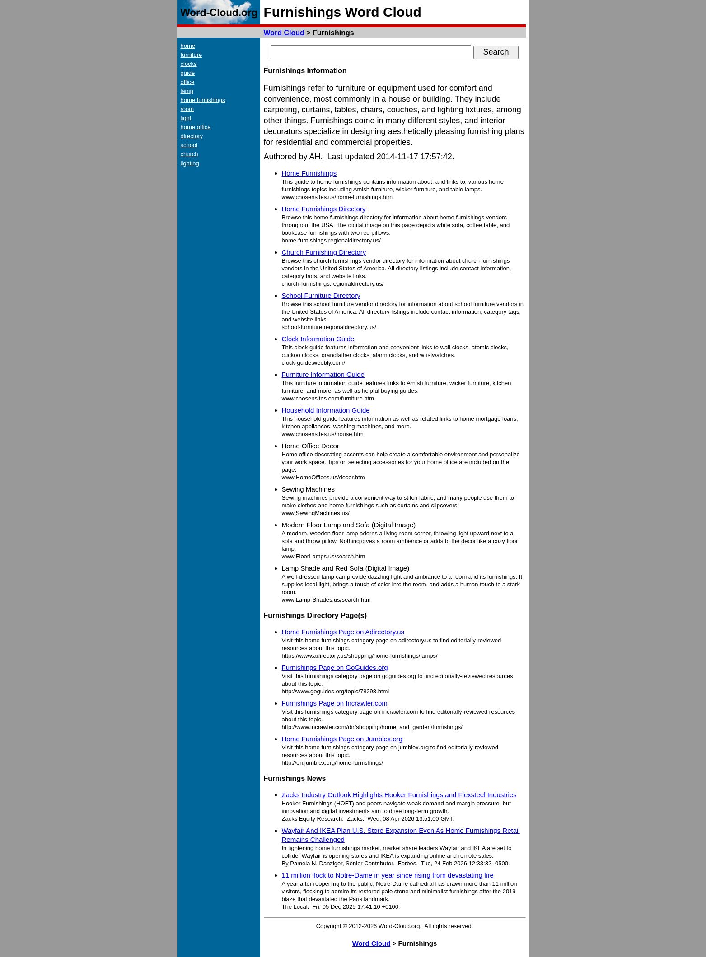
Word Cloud (284, 33)
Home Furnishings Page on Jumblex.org (342, 739)
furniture (191, 54)
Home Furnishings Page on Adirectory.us (343, 632)
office (188, 82)
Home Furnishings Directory (324, 209)
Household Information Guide (326, 410)
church (189, 154)
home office (196, 127)
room (187, 109)
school (189, 145)
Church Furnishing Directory (324, 252)
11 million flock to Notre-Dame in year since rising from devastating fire (388, 875)
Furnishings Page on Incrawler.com (335, 703)
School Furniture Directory (321, 295)
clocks (189, 63)
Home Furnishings (309, 173)
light (186, 118)
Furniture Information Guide (323, 374)
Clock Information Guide (318, 339)
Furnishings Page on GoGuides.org (335, 667)
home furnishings (203, 100)
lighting (190, 163)
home (188, 45)
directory (192, 136)
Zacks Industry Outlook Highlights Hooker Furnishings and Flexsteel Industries (399, 795)
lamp (187, 91)
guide (188, 73)
